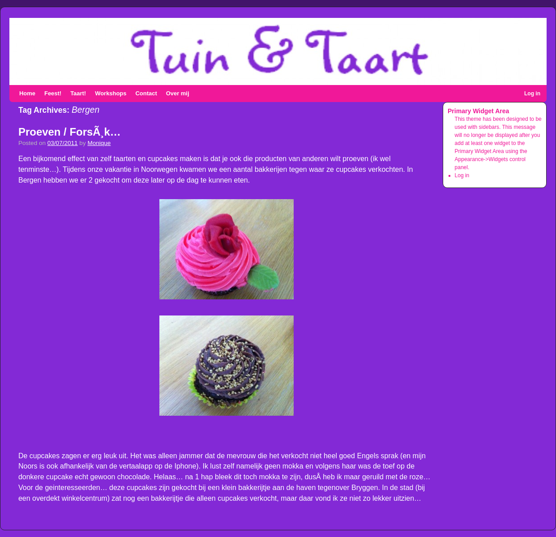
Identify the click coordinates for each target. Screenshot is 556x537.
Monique (99, 143)
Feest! (52, 93)
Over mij (177, 93)
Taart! (78, 93)
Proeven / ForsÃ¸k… (69, 132)
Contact (146, 93)
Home (27, 93)
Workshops (110, 93)
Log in (532, 93)
